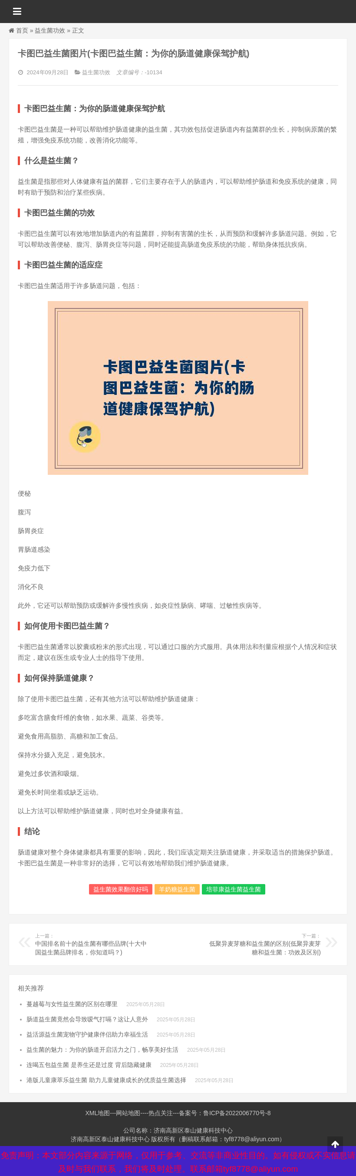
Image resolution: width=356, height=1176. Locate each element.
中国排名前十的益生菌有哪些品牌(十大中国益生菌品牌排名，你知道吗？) (93, 944)
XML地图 (97, 1113)
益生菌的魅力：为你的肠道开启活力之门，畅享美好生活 (102, 1049)
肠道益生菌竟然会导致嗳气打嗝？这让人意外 (87, 1019)
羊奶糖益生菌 (177, 889)
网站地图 (128, 1113)
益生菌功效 (50, 30)
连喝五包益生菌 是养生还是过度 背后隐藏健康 (89, 1064)
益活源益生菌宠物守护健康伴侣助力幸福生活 (87, 1034)
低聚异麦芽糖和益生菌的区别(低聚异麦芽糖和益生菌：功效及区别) (262, 944)
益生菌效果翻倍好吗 (120, 889)
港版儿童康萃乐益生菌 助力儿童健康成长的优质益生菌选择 (106, 1080)
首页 (22, 30)
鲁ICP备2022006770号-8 (237, 1113)
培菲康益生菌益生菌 (233, 889)
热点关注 (160, 1113)
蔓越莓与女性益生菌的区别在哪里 (72, 1003)
